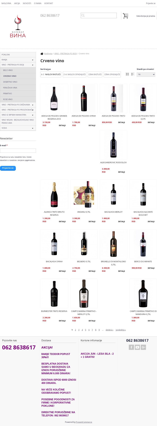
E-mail (4, 145)
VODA (4, 128)
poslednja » (121, 330)
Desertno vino (10, 82)
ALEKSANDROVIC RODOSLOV (113, 162)
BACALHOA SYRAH (54, 261)
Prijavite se (150, 3)
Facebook (131, 347)
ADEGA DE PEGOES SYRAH (84, 115)
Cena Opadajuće (112, 74)
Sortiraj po (45, 69)
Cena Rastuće (94, 74)
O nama (37, 3)
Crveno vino (9, 76)
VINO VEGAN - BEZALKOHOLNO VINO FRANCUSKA (18, 121)
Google (143, 347)
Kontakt (48, 3)
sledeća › (109, 330)
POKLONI (6, 54)
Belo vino (8, 70)
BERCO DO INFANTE (143, 261)
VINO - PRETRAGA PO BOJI (13, 64)
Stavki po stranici (145, 69)
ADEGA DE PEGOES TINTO (113, 115)
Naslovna (6, 3)
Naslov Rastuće (53, 74)
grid (127, 74)
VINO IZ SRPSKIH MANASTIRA (14, 115)
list (133, 74)
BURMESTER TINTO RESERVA (54, 311)
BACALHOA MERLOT (114, 211)
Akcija (17, 3)
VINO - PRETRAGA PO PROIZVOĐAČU (17, 109)
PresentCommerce (84, 422)
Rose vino (8, 99)
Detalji (62, 125)
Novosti (27, 3)
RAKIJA (4, 59)
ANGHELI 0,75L (83, 211)
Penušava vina (10, 87)
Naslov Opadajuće (77, 74)
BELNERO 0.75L (84, 261)
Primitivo (7, 93)
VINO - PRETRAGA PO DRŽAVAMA (16, 104)
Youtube (137, 347)
